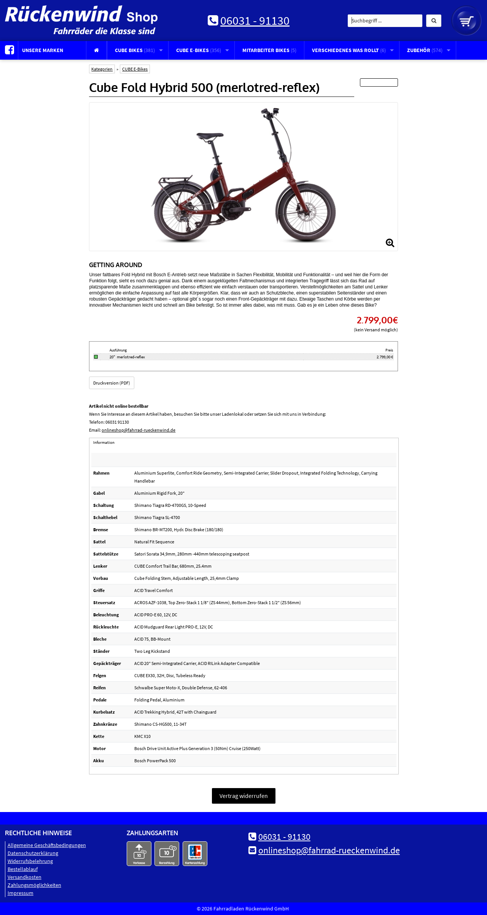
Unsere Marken (42, 50)
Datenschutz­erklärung (33, 853)
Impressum (20, 893)
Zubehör (424, 50)
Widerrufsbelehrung (30, 861)
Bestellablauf (23, 869)
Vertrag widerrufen (244, 795)
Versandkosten (24, 877)
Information (104, 442)
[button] (433, 20)
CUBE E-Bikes (198, 50)
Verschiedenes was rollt (349, 50)
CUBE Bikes (135, 50)
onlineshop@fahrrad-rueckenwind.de (138, 430)
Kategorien (102, 69)
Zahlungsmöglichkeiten (34, 885)
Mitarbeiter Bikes (269, 50)
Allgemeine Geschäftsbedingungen (47, 845)
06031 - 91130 (255, 20)
